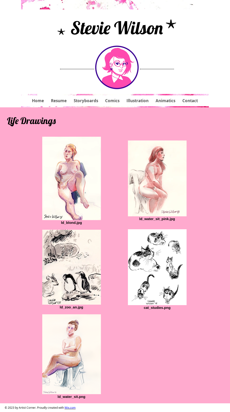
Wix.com (70, 407)
